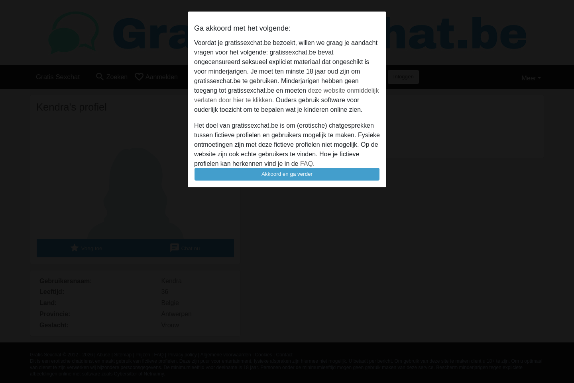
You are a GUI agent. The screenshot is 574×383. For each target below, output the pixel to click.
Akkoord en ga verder (287, 174)
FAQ (306, 163)
